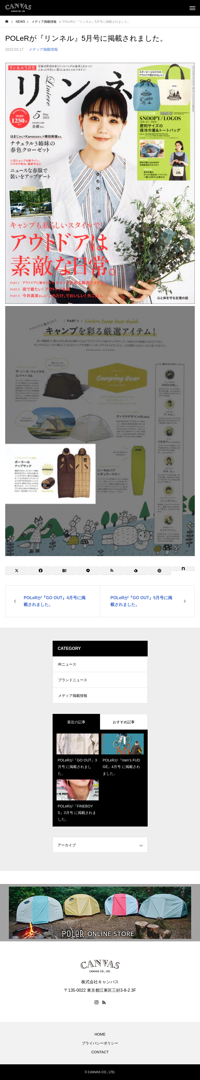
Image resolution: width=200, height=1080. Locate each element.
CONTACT (100, 1052)
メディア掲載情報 (43, 49)
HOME (100, 1034)
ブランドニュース (72, 680)
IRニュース (67, 664)
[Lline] (88, 571)
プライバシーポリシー (100, 1043)
